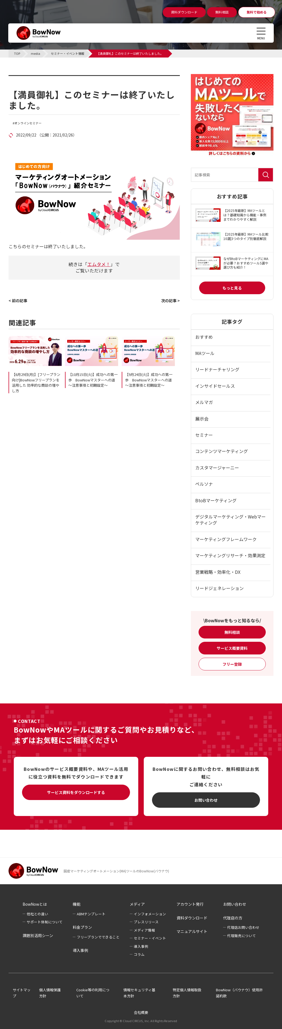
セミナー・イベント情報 (43, 78)
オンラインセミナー (28, 123)
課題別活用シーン (38, 935)
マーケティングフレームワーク (226, 539)
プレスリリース (146, 921)
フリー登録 (232, 664)
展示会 (201, 418)
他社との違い (37, 913)
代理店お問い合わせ (243, 927)
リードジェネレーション (219, 588)
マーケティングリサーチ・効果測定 (230, 555)
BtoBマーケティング (216, 500)
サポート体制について (45, 921)
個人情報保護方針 (50, 993)
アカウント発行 (190, 904)
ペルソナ (204, 484)
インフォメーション (150, 913)
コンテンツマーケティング (221, 451)
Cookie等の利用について (92, 993)
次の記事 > (170, 300)
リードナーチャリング (217, 369)
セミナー (204, 435)
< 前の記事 (18, 300)
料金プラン (82, 927)
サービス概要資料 (232, 648)
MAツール (205, 353)
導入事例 (80, 950)
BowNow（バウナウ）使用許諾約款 (239, 993)
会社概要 (141, 1012)
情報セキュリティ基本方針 (139, 993)
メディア (137, 904)
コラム (139, 954)
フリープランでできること (98, 937)
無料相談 (232, 632)
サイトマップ (22, 993)
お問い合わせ (206, 800)
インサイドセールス (215, 386)
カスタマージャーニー (217, 467)
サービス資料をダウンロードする (76, 792)
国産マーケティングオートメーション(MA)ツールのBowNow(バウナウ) (116, 871)
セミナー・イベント (150, 938)
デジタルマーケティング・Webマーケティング (230, 519)
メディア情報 (144, 930)
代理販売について (241, 935)
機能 (76, 904)
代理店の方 (232, 918)
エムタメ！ (98, 264)
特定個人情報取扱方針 (187, 993)
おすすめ (204, 337)
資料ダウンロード (192, 918)
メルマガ (204, 402)
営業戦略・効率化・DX (217, 572)
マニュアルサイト (192, 931)
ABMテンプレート (91, 913)
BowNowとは (35, 904)
